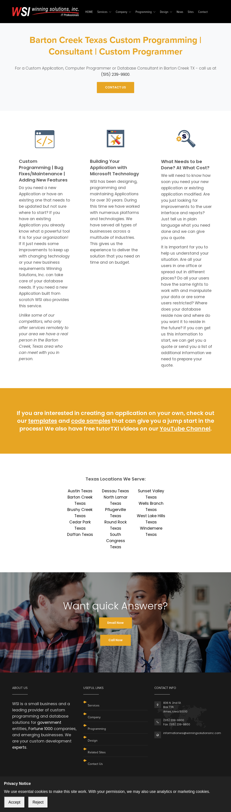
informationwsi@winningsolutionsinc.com (192, 733)
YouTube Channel (185, 429)
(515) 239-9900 (115, 74)
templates (42, 421)
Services (102, 12)
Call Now (115, 640)
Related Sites (97, 752)
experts (19, 747)
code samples (90, 421)
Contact (203, 12)
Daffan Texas (80, 534)
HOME (89, 12)
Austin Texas (80, 491)
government (49, 722)
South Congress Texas (115, 541)
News (180, 12)
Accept (14, 802)
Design (164, 12)
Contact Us (95, 764)
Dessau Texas (115, 491)
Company (121, 12)
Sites (191, 12)
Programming (143, 12)
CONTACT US (115, 87)
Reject (38, 802)
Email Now (115, 622)
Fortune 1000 (40, 728)
